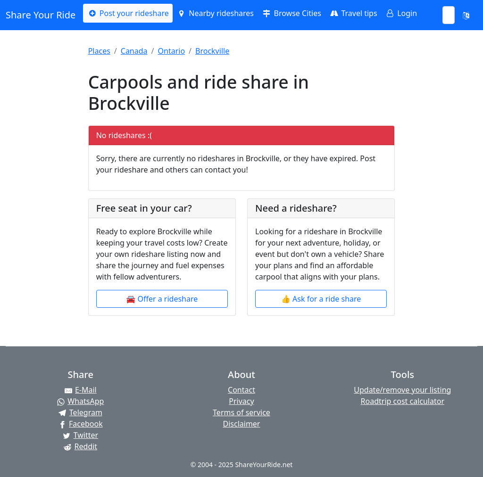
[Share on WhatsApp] (80, 401)
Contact (241, 390)
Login (401, 13)
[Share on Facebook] (80, 423)
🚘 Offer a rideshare (162, 299)
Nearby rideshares (215, 13)
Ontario (171, 51)
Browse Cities (291, 13)
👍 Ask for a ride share (321, 299)
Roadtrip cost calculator (402, 401)
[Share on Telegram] (80, 412)
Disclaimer (241, 424)
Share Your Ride (40, 14)
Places (99, 51)
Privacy (241, 401)
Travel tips (353, 13)
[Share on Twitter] (80, 435)
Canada (134, 51)
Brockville (212, 51)
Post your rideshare (127, 13)
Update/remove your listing (402, 390)
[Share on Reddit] (80, 446)
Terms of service (241, 412)
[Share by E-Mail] (80, 389)
